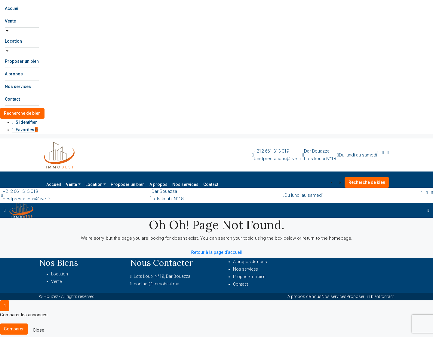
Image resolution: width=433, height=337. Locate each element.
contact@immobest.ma (156, 283)
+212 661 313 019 (271, 151)
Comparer (14, 329)
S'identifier (24, 122)
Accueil (12, 8)
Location (13, 41)
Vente (10, 21)
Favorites (25, 129)
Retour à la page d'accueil (216, 252)
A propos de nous (250, 261)
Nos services (18, 86)
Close (38, 330)
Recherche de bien (22, 113)
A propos (14, 73)
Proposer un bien (22, 61)
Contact (12, 99)
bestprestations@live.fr (277, 158)
